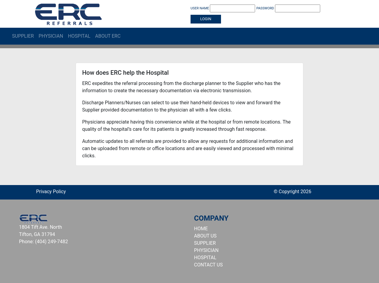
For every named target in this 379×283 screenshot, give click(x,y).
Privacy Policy (51, 191)
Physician (51, 36)
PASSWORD (288, 8)
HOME (201, 228)
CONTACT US (208, 265)
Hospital (79, 36)
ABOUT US (205, 236)
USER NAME (223, 8)
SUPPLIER (205, 243)
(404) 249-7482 (51, 241)
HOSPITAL (205, 257)
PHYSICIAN (206, 250)
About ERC (108, 36)
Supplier (23, 36)
